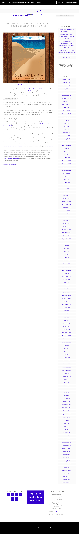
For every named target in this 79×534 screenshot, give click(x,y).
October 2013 (66, 301)
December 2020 (66, 114)
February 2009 (66, 457)
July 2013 (66, 311)
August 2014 (66, 279)
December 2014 (66, 267)
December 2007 (66, 482)
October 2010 (66, 411)
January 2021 (66, 110)
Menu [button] (41, 11)
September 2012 (66, 342)
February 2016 (66, 223)
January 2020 (66, 139)
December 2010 (66, 404)
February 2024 (66, 92)
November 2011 (66, 370)
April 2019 (66, 154)
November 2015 (66, 232)
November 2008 (66, 464)
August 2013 (66, 307)
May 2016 (66, 217)
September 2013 (66, 304)
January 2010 (66, 439)
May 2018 (66, 179)
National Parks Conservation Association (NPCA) (17, 91)
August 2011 (66, 379)
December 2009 (66, 442)
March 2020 (66, 132)
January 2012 (66, 364)
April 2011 (66, 392)
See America (47, 126)
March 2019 (66, 157)
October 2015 (66, 235)
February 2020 (66, 135)
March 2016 (66, 220)
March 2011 (66, 395)
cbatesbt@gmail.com (58, 511)
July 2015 (66, 245)
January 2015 (66, 264)
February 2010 (66, 436)
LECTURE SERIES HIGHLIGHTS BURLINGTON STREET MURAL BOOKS (66, 52)
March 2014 (66, 289)
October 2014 (66, 273)
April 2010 (66, 429)
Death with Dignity (66, 57)
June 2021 (66, 107)
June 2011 (66, 386)
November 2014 (66, 270)
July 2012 (66, 345)
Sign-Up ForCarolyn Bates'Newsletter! (35, 497)
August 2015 (66, 242)
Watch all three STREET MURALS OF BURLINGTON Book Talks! (66, 36)
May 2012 (66, 351)
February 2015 (66, 261)
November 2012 (66, 336)
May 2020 (66, 126)
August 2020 (66, 117)
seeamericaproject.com (9, 164)
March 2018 (66, 182)
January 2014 (66, 292)
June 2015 (66, 248)
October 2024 (66, 82)
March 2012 (66, 357)
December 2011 (66, 367)
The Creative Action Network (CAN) (32, 88)
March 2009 (66, 454)
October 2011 (66, 373)
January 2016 (66, 226)
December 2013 (66, 295)
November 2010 (66, 407)
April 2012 (66, 354)
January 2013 (66, 329)
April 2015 (66, 254)
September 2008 (66, 470)
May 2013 (66, 317)
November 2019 (66, 145)
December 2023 (66, 95)
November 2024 (66, 79)
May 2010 (66, 426)
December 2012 (66, 332)
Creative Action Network (33, 136)
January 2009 (66, 461)
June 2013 (66, 314)
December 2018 (66, 160)
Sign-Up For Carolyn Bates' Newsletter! (67, 2)
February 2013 (66, 326)
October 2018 (66, 167)
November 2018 (66, 164)
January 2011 (66, 401)
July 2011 (66, 382)
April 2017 (66, 192)
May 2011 (66, 389)
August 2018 (66, 173)
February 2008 (66, 476)
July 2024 (66, 89)
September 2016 (66, 207)
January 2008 (66, 479)
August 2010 (66, 417)
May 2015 (66, 251)
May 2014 (66, 282)
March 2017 (66, 195)
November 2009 (66, 445)
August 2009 (66, 451)
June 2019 (66, 151)
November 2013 (66, 298)
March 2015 (66, 257)
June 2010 (66, 423)
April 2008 (66, 473)
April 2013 (66, 320)
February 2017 (66, 198)
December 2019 (66, 142)
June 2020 (66, 123)
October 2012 (66, 339)
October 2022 (66, 101)
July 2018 (66, 176)
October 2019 (66, 148)
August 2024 (66, 85)
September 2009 (66, 448)
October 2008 (66, 467)
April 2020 (66, 129)
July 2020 (66, 120)
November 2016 (66, 204)
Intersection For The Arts (12, 158)
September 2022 (66, 104)
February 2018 (66, 185)
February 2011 (66, 398)
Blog (10, 169)
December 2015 (66, 229)
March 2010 (66, 432)
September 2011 (66, 376)
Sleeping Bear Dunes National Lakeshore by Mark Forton (29, 84)
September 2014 (66, 276)
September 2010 (66, 414)
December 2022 (66, 98)
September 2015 (66, 239)
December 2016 (66, 201)
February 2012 (66, 361)
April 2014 (66, 286)
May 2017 (66, 189)
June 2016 (66, 214)
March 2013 (66, 323)
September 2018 (66, 170)
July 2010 (66, 420)
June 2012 (66, 348)
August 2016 (66, 210)
